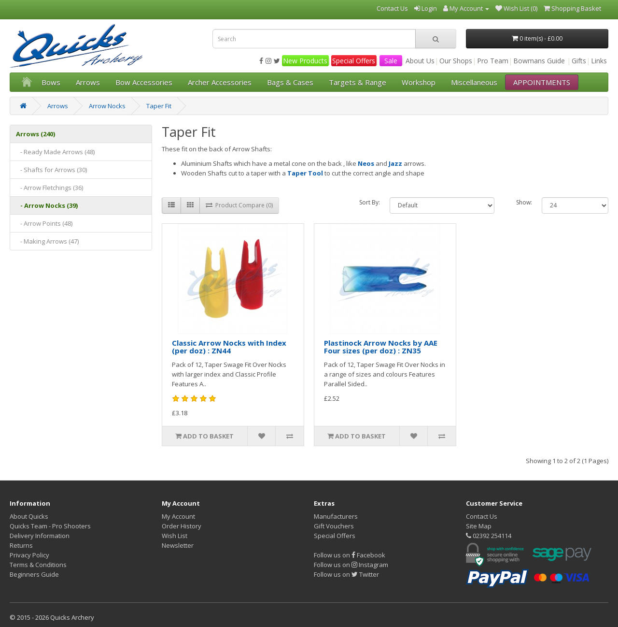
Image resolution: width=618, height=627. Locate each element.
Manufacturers (336, 516)
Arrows (88, 82)
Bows (51, 82)
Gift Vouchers (334, 526)
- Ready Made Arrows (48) (55, 151)
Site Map (479, 526)
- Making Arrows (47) (47, 241)
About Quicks (29, 516)
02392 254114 (488, 535)
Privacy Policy (29, 555)
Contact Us (481, 516)
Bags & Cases (290, 82)
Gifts (579, 60)
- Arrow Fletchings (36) (49, 187)
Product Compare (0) (239, 205)
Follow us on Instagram (351, 564)
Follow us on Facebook (349, 555)
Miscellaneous (474, 82)
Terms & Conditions (38, 564)
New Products (305, 60)
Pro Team (492, 60)
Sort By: (369, 202)
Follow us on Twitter (346, 574)
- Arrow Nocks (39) (47, 205)
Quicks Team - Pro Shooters (50, 526)
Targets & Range (357, 82)
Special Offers (353, 60)
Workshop (418, 82)
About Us (420, 60)
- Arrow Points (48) (44, 223)
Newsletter (178, 545)
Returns (21, 545)
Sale (390, 60)
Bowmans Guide (539, 60)
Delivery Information (40, 535)
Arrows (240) (35, 134)
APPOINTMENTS (541, 82)
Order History (181, 526)
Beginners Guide (34, 574)
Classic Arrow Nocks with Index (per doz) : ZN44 (229, 347)
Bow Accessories (143, 82)
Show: (524, 202)
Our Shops (455, 60)
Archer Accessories (220, 82)
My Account (178, 516)
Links (599, 60)
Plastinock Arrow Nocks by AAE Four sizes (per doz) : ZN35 (380, 347)
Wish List (174, 535)
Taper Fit (158, 106)
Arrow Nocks (107, 106)
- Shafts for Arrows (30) (51, 169)
